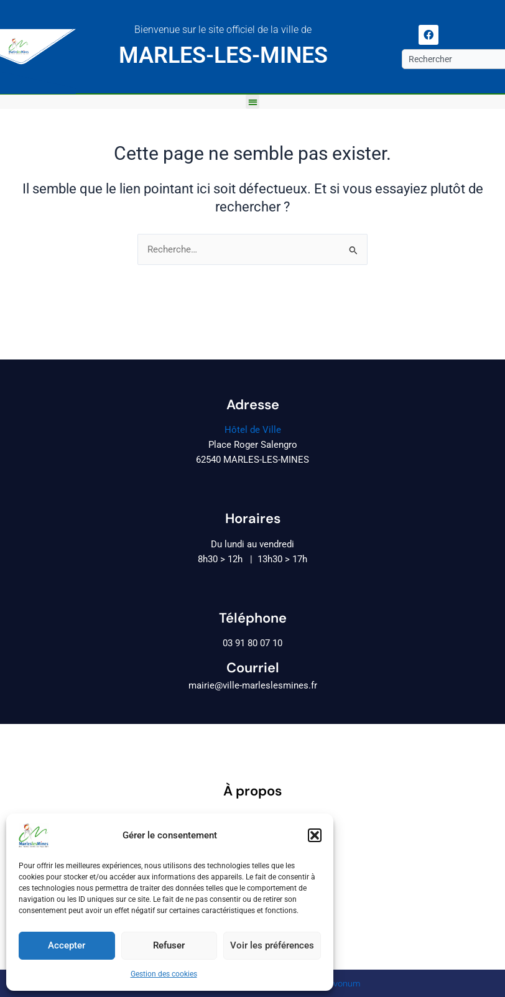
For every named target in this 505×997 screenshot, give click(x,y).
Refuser (169, 945)
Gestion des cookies (164, 974)
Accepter (66, 945)
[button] (314, 835)
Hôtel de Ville (253, 429)
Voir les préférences (272, 945)
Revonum (341, 983)
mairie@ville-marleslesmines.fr (252, 685)
